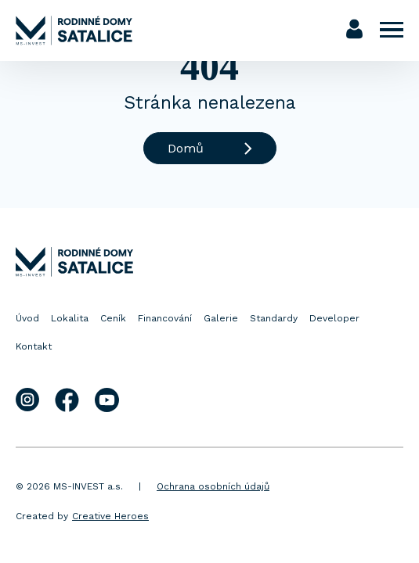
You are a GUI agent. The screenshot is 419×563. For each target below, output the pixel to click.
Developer (334, 318)
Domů (210, 148)
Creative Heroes (110, 516)
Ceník (113, 318)
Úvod (27, 318)
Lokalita (69, 318)
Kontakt (34, 346)
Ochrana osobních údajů (213, 486)
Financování (165, 318)
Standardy (274, 318)
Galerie (221, 318)
